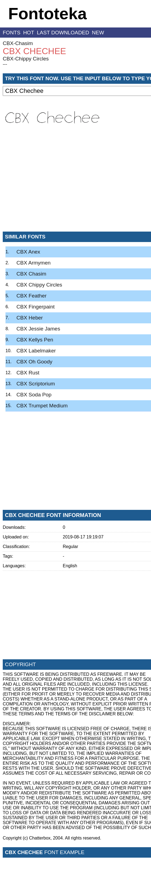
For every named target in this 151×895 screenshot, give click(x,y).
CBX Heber (29, 318)
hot (28, 32)
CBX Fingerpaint (35, 307)
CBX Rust (27, 373)
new (98, 32)
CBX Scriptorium (35, 384)
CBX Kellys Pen (34, 340)
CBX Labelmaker (36, 351)
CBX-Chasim (18, 43)
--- (5, 64)
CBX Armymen (33, 263)
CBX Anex (28, 252)
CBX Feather (31, 296)
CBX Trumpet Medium (42, 405)
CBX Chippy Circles (39, 285)
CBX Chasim (31, 274)
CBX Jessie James (38, 329)
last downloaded (63, 32)
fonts (11, 32)
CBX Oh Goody (34, 362)
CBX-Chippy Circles (26, 59)
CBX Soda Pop (34, 395)
